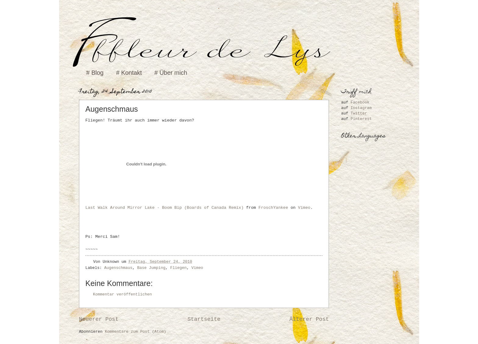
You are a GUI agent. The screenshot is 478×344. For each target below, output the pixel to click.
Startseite (203, 319)
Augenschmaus (118, 268)
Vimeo (304, 207)
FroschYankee (273, 207)
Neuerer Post (99, 319)
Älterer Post (309, 319)
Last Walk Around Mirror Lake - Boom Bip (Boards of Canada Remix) (164, 207)
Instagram (361, 108)
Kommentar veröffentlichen (122, 294)
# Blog (95, 72)
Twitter (359, 113)
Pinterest (361, 119)
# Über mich (170, 72)
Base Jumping (151, 268)
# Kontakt (129, 72)
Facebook (360, 102)
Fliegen (178, 268)
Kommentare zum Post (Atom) (135, 331)
